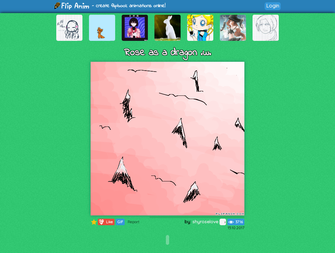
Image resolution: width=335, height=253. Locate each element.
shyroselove (209, 222)
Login (272, 6)
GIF (120, 222)
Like (105, 222)
